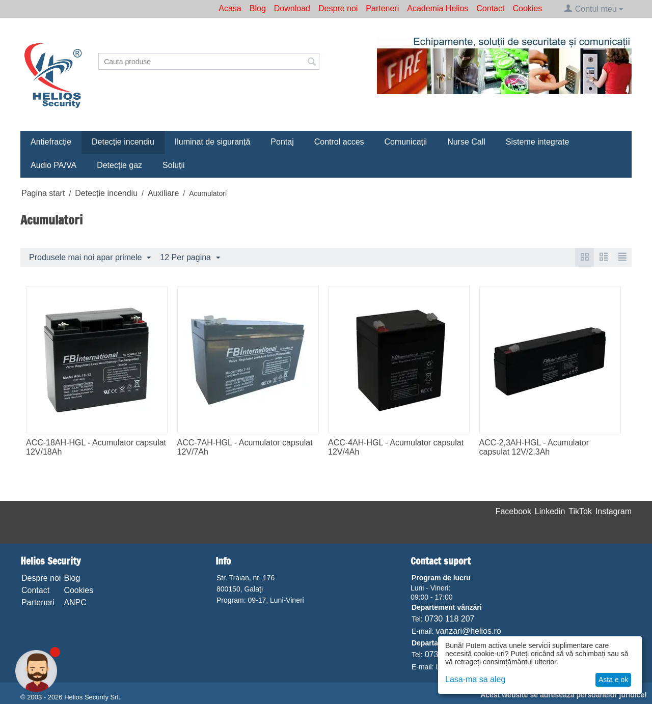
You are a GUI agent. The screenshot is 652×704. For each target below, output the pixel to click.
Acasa (230, 8)
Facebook (513, 511)
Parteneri (382, 8)
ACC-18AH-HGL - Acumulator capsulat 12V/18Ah (96, 447)
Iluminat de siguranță (213, 141)
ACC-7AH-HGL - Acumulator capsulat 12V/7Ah (245, 447)
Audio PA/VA (53, 165)
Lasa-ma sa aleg (475, 679)
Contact (490, 8)
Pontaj (281, 141)
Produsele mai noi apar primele (90, 258)
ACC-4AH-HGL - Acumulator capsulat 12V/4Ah (396, 447)
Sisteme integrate (537, 141)
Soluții (173, 165)
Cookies (527, 8)
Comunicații (406, 141)
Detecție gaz (119, 165)
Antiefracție (51, 141)
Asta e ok (613, 679)
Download (292, 8)
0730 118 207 (450, 618)
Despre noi (338, 8)
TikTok (580, 511)
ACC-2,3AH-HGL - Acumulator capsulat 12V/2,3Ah (534, 447)
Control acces (339, 141)
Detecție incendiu (123, 141)
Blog (258, 8)
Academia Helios (437, 8)
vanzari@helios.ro (468, 631)
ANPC (75, 602)
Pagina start (43, 193)
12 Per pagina (190, 258)
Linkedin (550, 511)
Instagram (613, 511)
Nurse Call (466, 141)
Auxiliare (163, 193)
